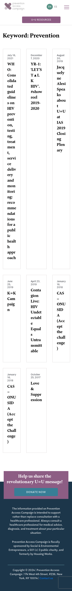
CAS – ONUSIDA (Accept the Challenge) (11, 414)
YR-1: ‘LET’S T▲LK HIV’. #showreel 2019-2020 (36, 87)
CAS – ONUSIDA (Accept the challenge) (61, 321)
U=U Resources (41, 19)
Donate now (36, 492)
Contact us (46, 578)
